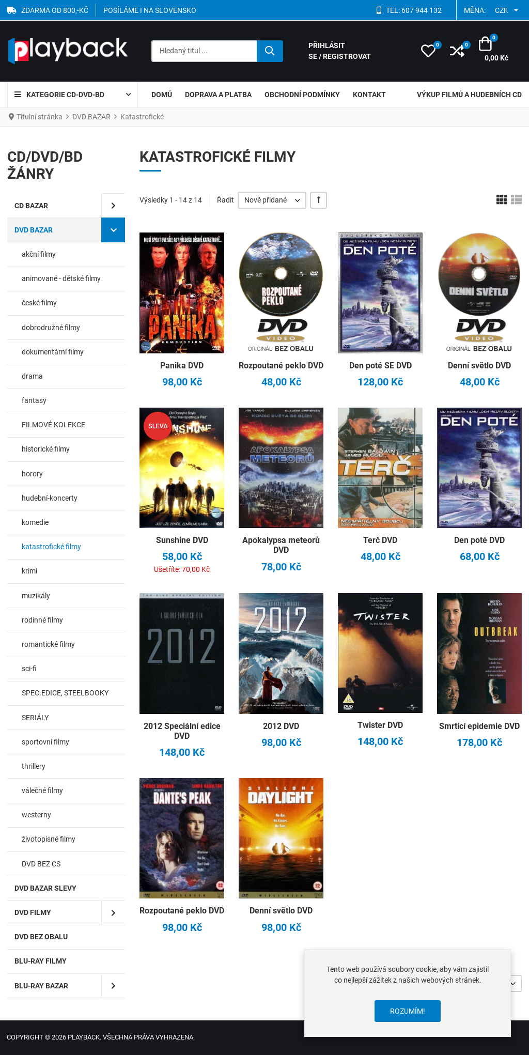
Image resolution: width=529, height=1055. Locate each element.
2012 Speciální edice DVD (182, 731)
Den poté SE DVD (380, 365)
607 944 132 (421, 10)
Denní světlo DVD (479, 365)
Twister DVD (380, 725)
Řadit (225, 200)
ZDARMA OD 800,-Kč (54, 10)
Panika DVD (182, 365)
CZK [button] (501, 10)
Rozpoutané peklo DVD (281, 365)
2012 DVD (281, 726)
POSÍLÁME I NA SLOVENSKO (149, 10)
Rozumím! (407, 1011)
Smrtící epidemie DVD (479, 726)
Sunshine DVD (182, 540)
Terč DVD (380, 540)
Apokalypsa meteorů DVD (281, 545)
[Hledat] (270, 51)
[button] (428, 51)
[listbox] (272, 200)
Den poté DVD (479, 540)
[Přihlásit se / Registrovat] (358, 51)
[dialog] (407, 993)
